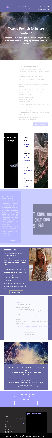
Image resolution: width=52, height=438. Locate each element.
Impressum (18, 421)
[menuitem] (19, 6)
